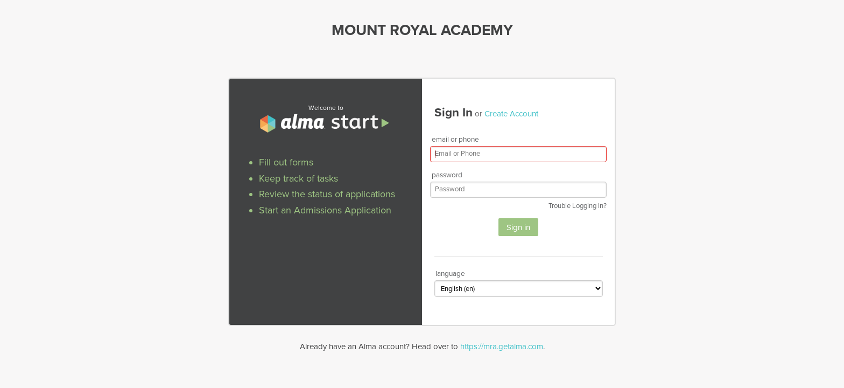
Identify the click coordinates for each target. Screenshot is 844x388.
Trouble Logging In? (577, 206)
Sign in (518, 227)
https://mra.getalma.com (501, 346)
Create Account (511, 114)
